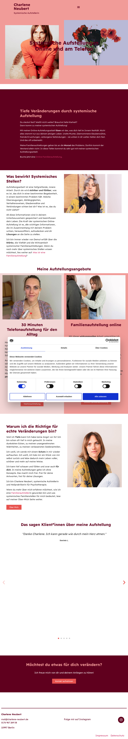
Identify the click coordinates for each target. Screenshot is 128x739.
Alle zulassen (100, 396)
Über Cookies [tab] (101, 348)
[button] (78, 7)
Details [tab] (64, 348)
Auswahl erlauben (64, 396)
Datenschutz (117, 735)
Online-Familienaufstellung (49, 157)
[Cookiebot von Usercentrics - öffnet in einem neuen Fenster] (107, 340)
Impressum (102, 735)
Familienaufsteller (20, 493)
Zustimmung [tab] (26, 348)
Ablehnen (27, 396)
